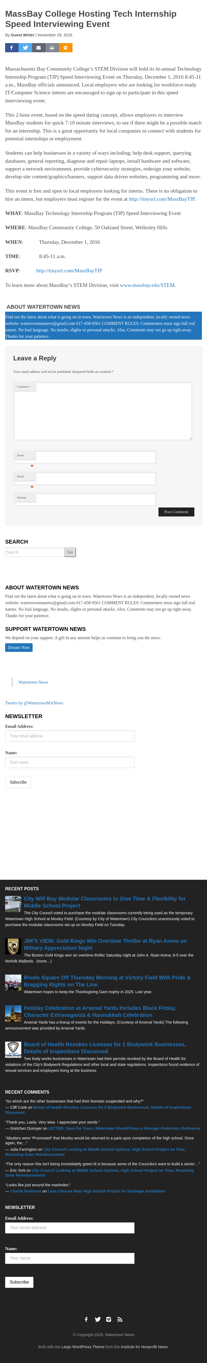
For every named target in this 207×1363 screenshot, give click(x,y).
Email (25, 478)
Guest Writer (22, 35)
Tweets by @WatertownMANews (34, 703)
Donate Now (19, 647)
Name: (11, 752)
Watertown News (33, 682)
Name (25, 457)
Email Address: (19, 726)
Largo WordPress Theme (83, 1347)
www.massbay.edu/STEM (147, 285)
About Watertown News (43, 307)
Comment (23, 386)
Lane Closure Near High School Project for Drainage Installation (107, 1191)
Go (70, 552)
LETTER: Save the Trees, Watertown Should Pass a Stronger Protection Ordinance (124, 1128)
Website (21, 497)
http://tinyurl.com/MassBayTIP (161, 199)
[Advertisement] (45, 834)
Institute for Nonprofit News (144, 1347)
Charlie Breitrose (26, 1191)
